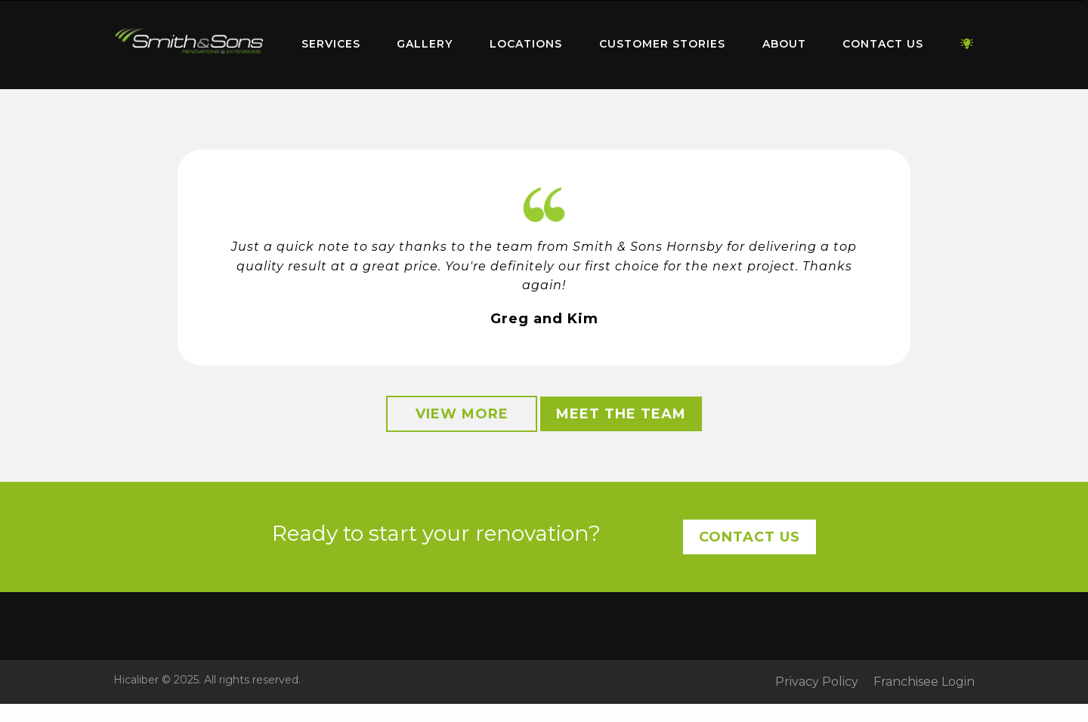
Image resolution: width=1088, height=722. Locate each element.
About (784, 44)
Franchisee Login (924, 682)
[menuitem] (188, 44)
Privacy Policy (816, 682)
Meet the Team (621, 414)
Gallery (425, 44)
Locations (526, 44)
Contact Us (882, 44)
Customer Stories (662, 44)
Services (330, 44)
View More (462, 414)
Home (188, 41)
